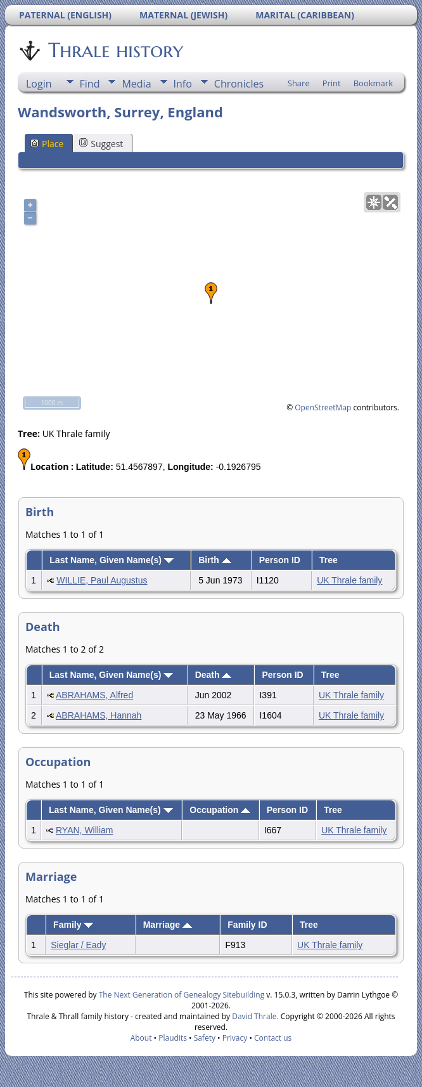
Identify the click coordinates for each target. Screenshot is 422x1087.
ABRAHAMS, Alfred (94, 695)
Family (73, 925)
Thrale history (114, 50)
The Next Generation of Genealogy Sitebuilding (182, 994)
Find (90, 84)
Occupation (219, 810)
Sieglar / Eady (78, 945)
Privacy (235, 1037)
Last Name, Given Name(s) (111, 560)
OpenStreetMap (323, 407)
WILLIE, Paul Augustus (101, 580)
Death (213, 675)
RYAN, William (84, 830)
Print (332, 83)
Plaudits (172, 1037)
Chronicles (239, 84)
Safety (204, 1037)
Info (183, 84)
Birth (214, 560)
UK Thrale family (349, 580)
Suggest (101, 144)
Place (46, 144)
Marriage (167, 925)
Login (39, 84)
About (141, 1037)
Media (136, 84)
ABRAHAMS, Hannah (98, 715)
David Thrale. (254, 1016)
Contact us (272, 1037)
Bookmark (373, 83)
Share (299, 83)
